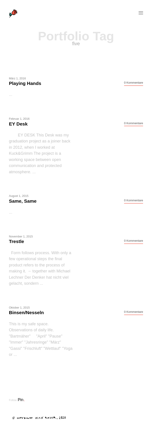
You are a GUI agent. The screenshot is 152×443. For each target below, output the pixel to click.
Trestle (16, 241)
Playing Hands (25, 83)
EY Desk (18, 123)
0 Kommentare (133, 82)
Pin (21, 400)
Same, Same (23, 201)
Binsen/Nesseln (26, 312)
